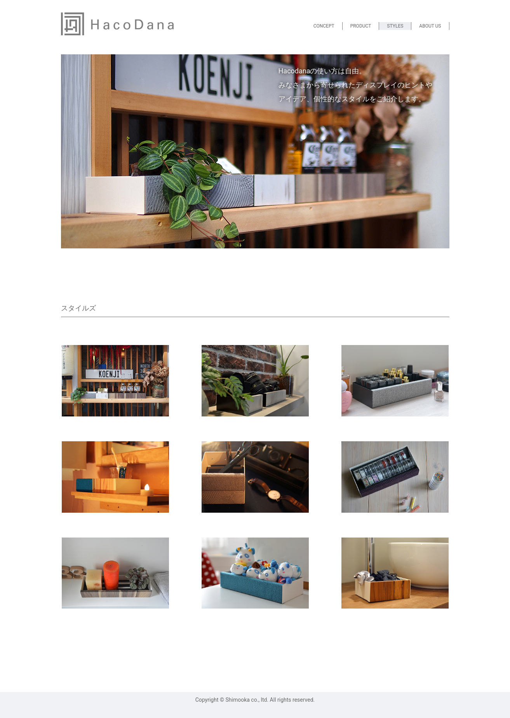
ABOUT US (430, 26)
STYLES (395, 26)
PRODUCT (360, 26)
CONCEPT (323, 26)
